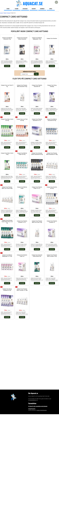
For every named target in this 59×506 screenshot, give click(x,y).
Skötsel (50, 8)
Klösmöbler (42, 8)
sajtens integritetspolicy (42, 410)
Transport (34, 8)
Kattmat (8, 8)
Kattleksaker (25, 8)
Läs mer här (7, 65)
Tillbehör (16, 8)
